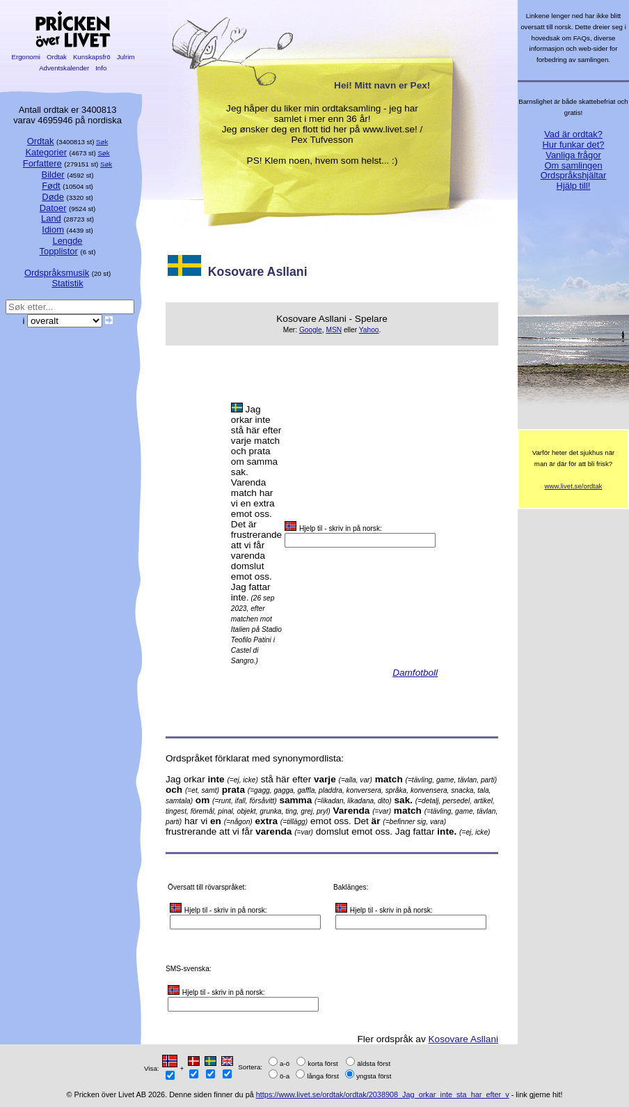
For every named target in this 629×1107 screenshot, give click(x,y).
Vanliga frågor (573, 155)
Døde (53, 197)
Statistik (67, 283)
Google (310, 330)
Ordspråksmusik (56, 273)
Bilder (53, 174)
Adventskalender (64, 68)
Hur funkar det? (574, 144)
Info (101, 68)
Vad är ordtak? (573, 134)
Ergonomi (26, 57)
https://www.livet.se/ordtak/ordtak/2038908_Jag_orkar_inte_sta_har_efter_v (382, 1094)
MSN (334, 330)
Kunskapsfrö (91, 57)
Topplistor (59, 251)
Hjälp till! (574, 185)
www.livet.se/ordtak (574, 486)
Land (51, 218)
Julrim (125, 57)
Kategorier (46, 152)
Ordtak (56, 57)
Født (51, 185)
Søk (102, 142)
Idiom (53, 229)
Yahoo (369, 330)
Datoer (53, 208)
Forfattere (42, 163)
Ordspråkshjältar (574, 175)
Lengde (67, 240)
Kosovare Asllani (464, 1039)
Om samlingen (573, 165)
